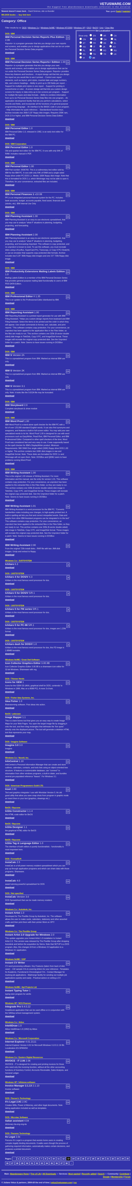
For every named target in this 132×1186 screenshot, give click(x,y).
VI (83, 58)
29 (22, 1163)
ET (83, 43)
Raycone (16, 807)
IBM (13, 34)
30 (27, 1163)
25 (127, 1159)
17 (88, 1159)
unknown (16, 714)
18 (93, 1159)
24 (123, 1159)
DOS (24, 28)
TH (94, 54)
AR (104, 36)
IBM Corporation (18, 144)
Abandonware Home (19, 1174)
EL (114, 43)
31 (32, 1163)
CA (115, 36)
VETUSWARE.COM (115, 4)
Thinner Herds (17, 679)
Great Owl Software (31, 660)
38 (66, 1163)
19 (98, 1159)
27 (12, 1163)
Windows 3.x (33, 28)
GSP (24, 959)
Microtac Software (19, 1117)
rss (75, 1182)
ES (83, 54)
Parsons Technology (20, 1133)
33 (42, 1163)
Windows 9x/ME (48, 28)
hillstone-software (27, 1082)
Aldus (21, 1022)
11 (59, 1159)
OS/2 (89, 28)
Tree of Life (36, 1174)
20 (103, 1159)
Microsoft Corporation (29, 1038)
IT (94, 47)
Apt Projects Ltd (29, 987)
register (126, 11)
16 (83, 1159)
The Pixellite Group (27, 931)
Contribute (124, 1174)
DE (104, 43)
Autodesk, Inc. (25, 909)
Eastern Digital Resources (31, 1057)
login (119, 11)
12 (63, 1159)
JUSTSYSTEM (25, 561)
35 (52, 1163)
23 (118, 1159)
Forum (127, 1177)
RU (115, 50)
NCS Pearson (25, 1003)
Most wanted (74, 1174)
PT (94, 50)
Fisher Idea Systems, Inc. (22, 698)
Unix (101, 28)
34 (47, 1163)
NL (115, 39)
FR (94, 43)
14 (73, 1159)
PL (83, 50)
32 (37, 1163)
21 (108, 1159)
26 (7, 1163)
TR (104, 54)
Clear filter (109, 28)
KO (114, 47)
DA (104, 39)
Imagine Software (19, 742)
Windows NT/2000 (64, 28)
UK (115, 54)
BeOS (95, 28)
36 (57, 1163)
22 (113, 1159)
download (9, 53)
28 (17, 1163)
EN (94, 36)
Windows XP (79, 28)
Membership (117, 1177)
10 (54, 1159)
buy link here (25, 15)
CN (84, 39)
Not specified (17, 893)
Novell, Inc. (24, 758)
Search (101, 1174)
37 (61, 1163)
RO (104, 50)
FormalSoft (16, 859)
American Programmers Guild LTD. (27, 786)
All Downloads (49, 1174)
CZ (94, 39)
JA (103, 47)
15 (78, 1159)
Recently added (89, 1174)
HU (84, 47)
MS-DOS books (8, 15)
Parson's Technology (21, 1098)
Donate (106, 1177)
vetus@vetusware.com (61, 1182)
